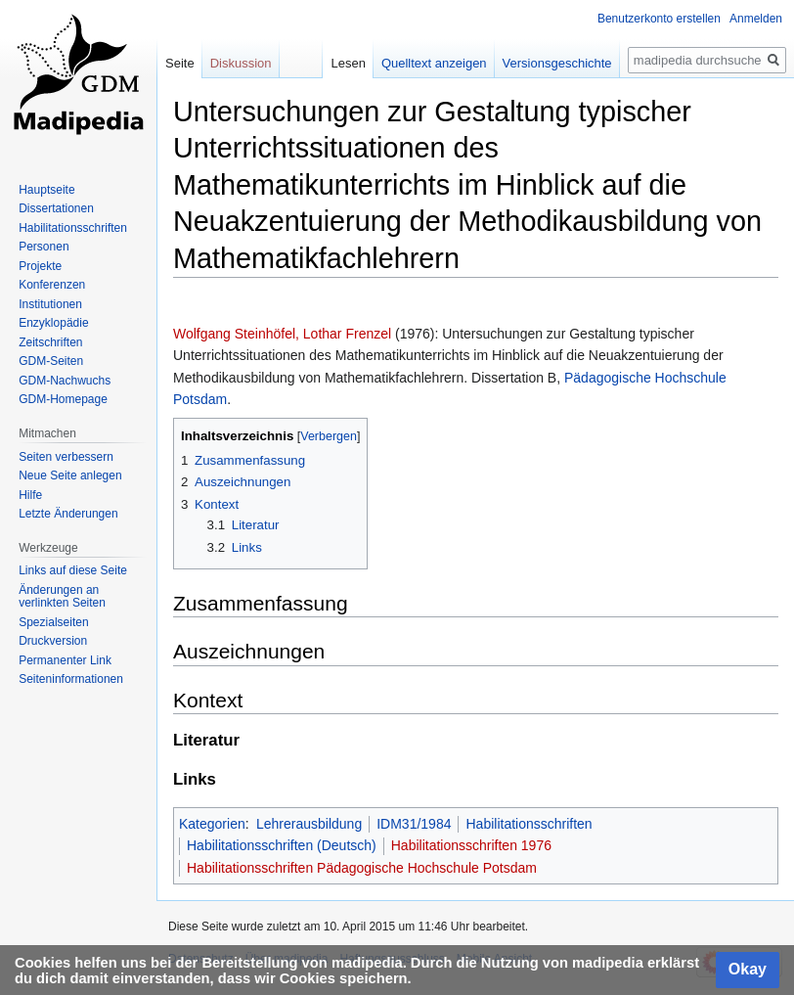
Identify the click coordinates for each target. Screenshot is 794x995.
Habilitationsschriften (528, 824)
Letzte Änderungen (68, 513)
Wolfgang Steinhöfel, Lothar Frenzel (282, 333)
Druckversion (53, 641)
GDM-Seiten (51, 361)
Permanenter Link (65, 660)
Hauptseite (46, 190)
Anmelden (755, 18)
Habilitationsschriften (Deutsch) (281, 845)
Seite (180, 63)
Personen (43, 246)
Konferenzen (52, 285)
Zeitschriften (50, 342)
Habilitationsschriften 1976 (471, 845)
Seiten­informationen (71, 679)
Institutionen (50, 304)
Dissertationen (56, 208)
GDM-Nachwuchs (64, 380)
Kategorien (212, 824)
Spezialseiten (53, 622)
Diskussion (241, 63)
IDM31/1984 (413, 824)
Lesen (348, 63)
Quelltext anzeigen (434, 63)
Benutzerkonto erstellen (659, 18)
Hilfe (30, 495)
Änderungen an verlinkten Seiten (62, 597)
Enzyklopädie (53, 323)
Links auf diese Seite (73, 570)
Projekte (40, 266)
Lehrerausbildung (309, 824)
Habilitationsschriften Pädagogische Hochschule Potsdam (362, 868)
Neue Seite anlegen (70, 475)
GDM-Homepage (63, 399)
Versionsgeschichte (557, 63)
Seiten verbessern (66, 457)
